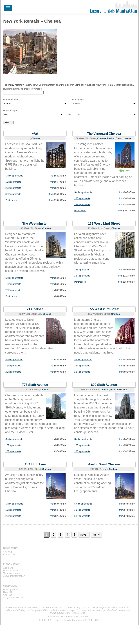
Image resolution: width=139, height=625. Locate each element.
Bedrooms (78, 99)
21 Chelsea (35, 309)
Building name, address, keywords (22, 88)
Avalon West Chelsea (104, 464)
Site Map (7, 551)
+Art (35, 133)
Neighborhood (11, 99)
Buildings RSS (10, 589)
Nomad (128, 138)
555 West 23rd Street (103, 309)
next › (84, 534)
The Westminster (35, 223)
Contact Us (9, 554)
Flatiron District (115, 138)
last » (96, 534)
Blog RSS (8, 592)
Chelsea (35, 138)
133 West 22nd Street (104, 223)
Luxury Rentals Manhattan (113, 7)
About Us (8, 567)
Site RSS (8, 594)
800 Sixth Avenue (104, 385)
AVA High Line (35, 464)
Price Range (10, 110)
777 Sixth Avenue (35, 385)
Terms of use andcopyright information (14, 574)
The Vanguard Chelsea (104, 133)
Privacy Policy (10, 570)
